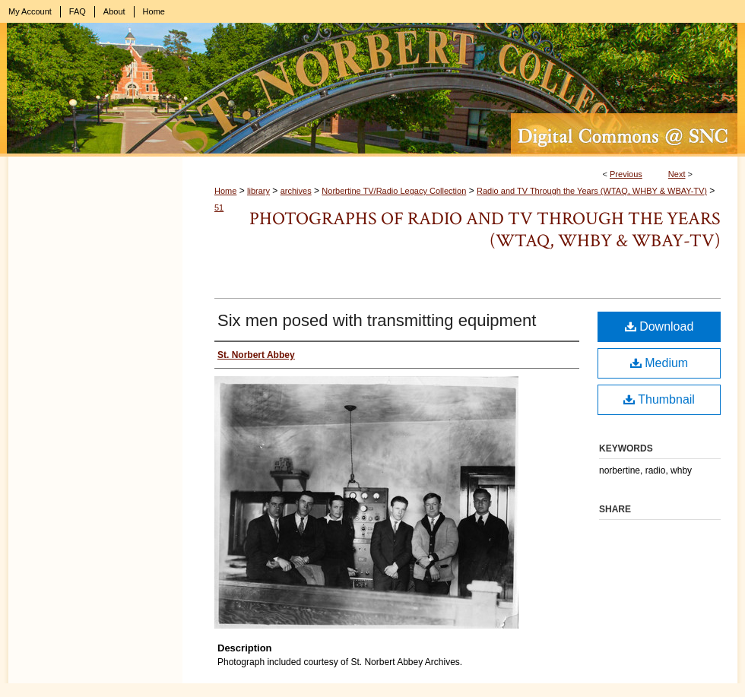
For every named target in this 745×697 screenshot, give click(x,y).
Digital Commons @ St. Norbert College (372, 90)
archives (296, 190)
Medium (659, 362)
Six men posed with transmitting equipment (376, 320)
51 (219, 207)
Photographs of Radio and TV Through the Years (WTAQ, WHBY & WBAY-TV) (485, 229)
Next (677, 174)
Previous (626, 174)
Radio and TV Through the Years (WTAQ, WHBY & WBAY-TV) (592, 190)
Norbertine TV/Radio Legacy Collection (394, 190)
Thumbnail (659, 399)
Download (659, 326)
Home (225, 190)
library (258, 190)
